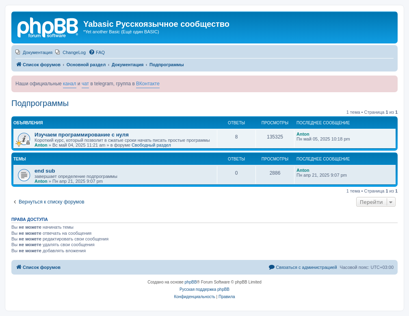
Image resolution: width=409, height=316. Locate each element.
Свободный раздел (151, 145)
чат (85, 84)
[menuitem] (33, 52)
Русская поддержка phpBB (204, 289)
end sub (45, 171)
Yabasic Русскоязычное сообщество (156, 23)
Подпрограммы (40, 103)
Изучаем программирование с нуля (82, 135)
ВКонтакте (148, 84)
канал (69, 84)
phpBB (191, 282)
